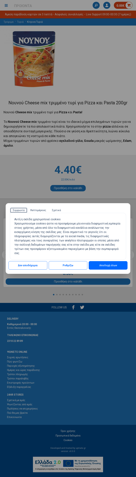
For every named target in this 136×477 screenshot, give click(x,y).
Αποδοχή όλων (108, 265)
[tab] (18, 210)
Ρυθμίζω (68, 265)
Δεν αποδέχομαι (28, 265)
